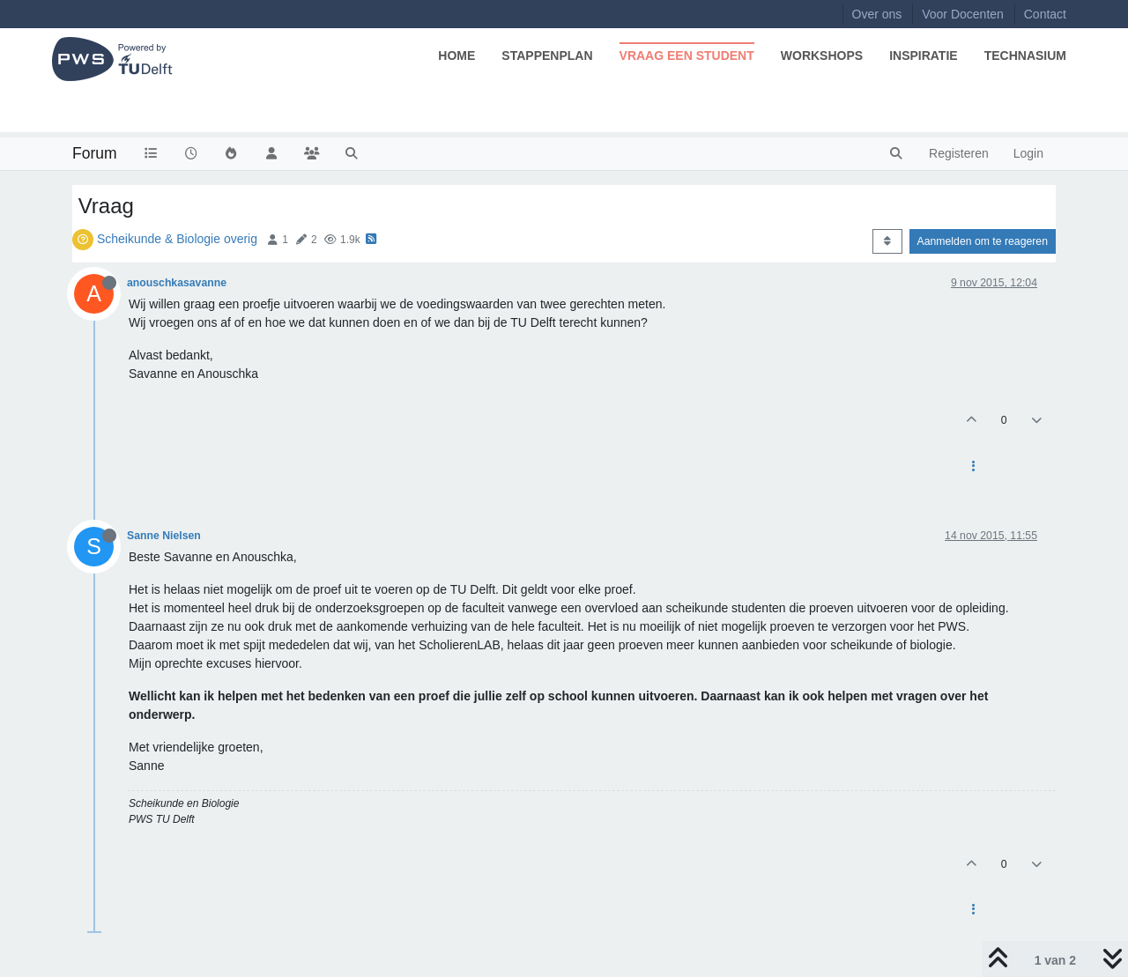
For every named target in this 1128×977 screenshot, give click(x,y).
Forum (94, 153)
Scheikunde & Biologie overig (177, 239)
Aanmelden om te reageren (982, 241)
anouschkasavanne (176, 283)
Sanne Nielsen (164, 535)
